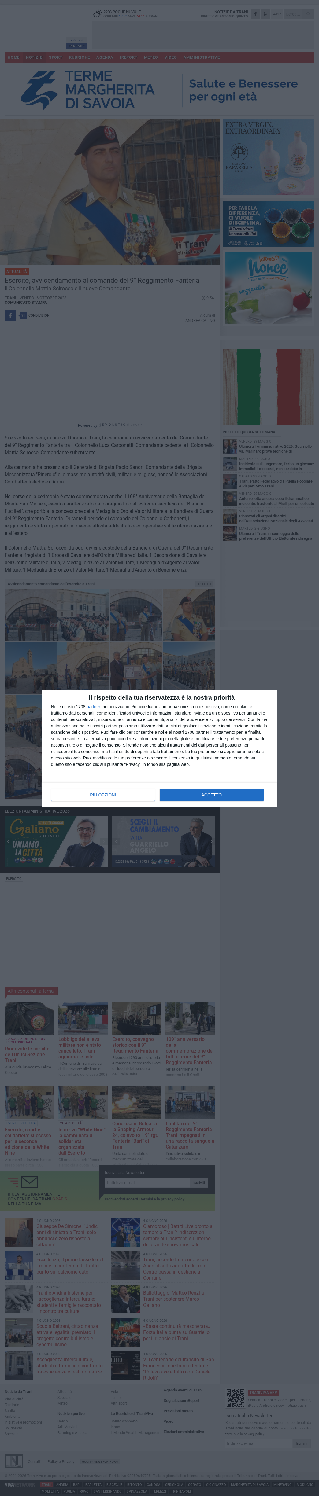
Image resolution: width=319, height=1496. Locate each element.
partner (93, 706)
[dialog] (159, 748)
